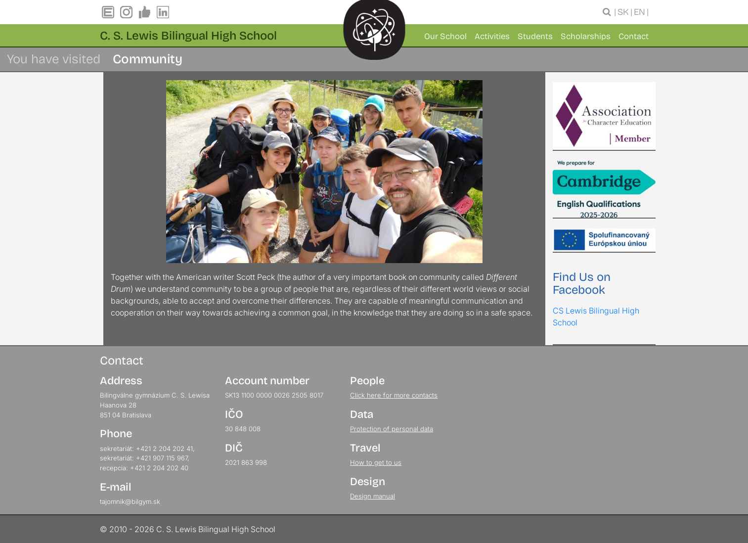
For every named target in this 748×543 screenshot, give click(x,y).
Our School (445, 36)
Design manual (372, 496)
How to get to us (375, 462)
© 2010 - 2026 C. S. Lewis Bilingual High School (187, 529)
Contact (633, 36)
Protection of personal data (391, 429)
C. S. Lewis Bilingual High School (188, 36)
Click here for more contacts (394, 395)
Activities (492, 36)
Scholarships (586, 36)
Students (535, 36)
